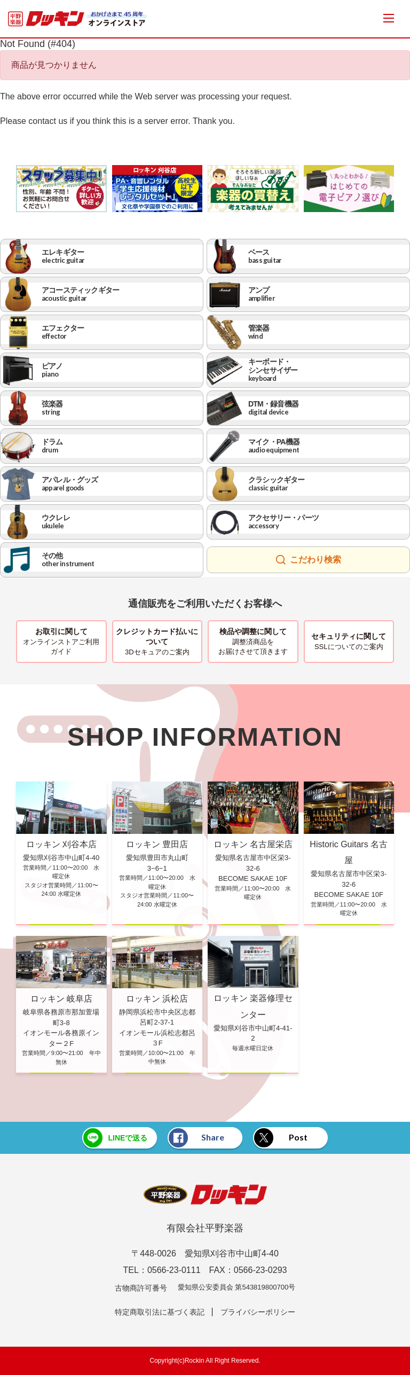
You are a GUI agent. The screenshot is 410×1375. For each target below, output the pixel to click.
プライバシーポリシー (257, 1312)
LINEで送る (115, 1137)
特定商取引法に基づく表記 (159, 1312)
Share (196, 1137)
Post (281, 1137)
